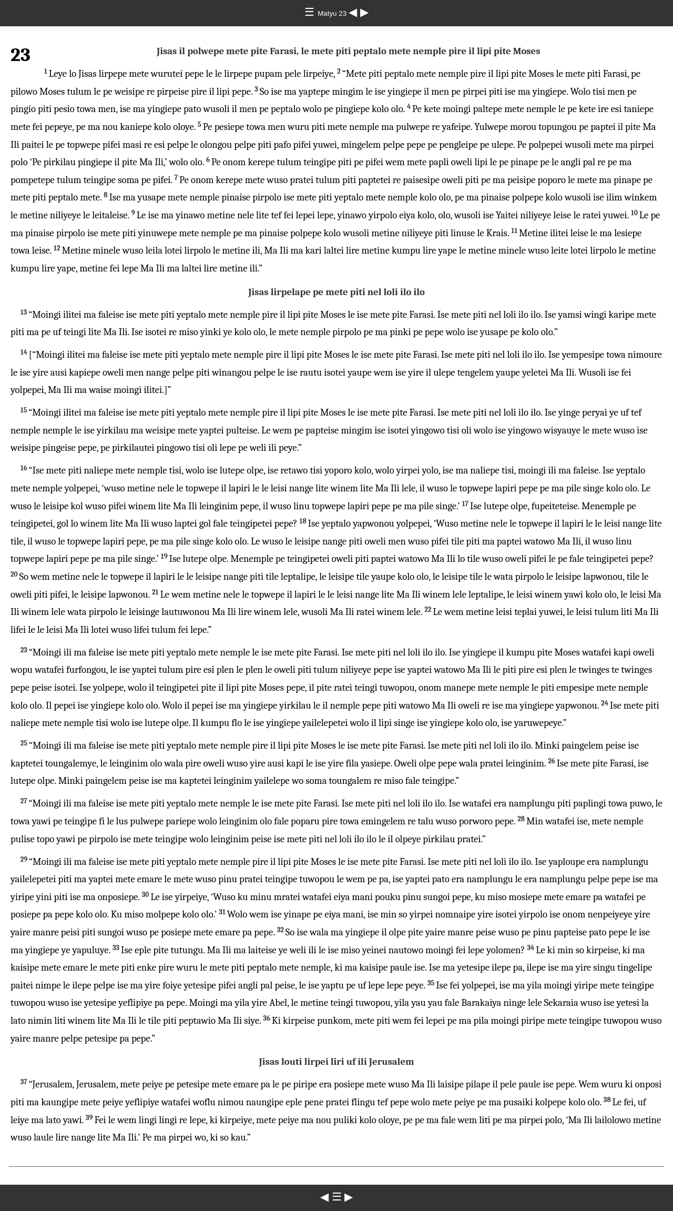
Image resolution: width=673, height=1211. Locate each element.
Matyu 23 (333, 13)
